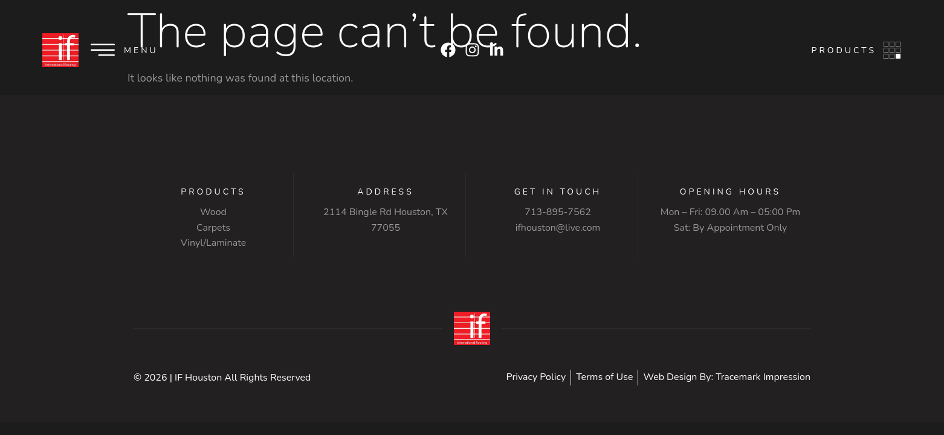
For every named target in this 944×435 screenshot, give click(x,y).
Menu (141, 50)
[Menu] (103, 50)
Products (844, 50)
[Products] (892, 50)
